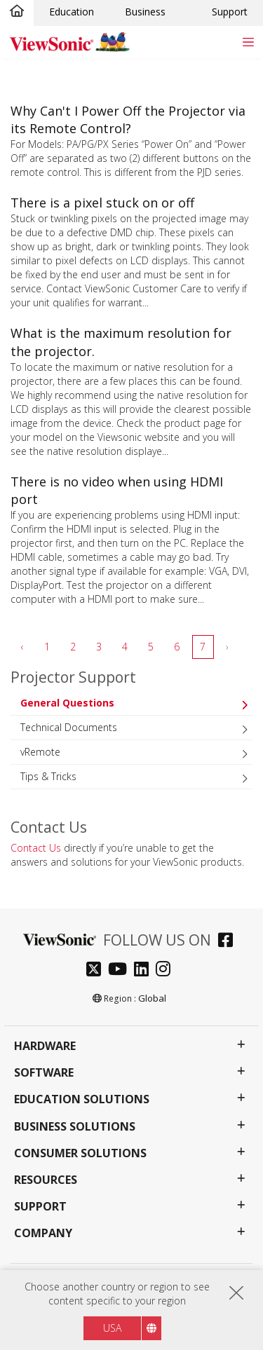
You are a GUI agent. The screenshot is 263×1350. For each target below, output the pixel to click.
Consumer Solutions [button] (80, 1153)
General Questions (67, 702)
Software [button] (44, 1072)
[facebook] (229, 942)
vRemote (40, 751)
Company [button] (43, 1233)
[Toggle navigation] (248, 42)
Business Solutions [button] (74, 1126)
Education (71, 11)
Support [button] (40, 1206)
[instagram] (166, 970)
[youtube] (121, 970)
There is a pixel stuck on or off (102, 202)
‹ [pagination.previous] (22, 646)
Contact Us (36, 847)
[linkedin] (145, 970)
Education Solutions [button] (81, 1099)
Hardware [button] (45, 1046)
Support (230, 11)
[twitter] (97, 970)
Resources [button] (45, 1180)
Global (152, 998)
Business (145, 11)
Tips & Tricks (48, 776)
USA (112, 1335)
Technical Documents (68, 727)
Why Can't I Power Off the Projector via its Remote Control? (128, 119)
